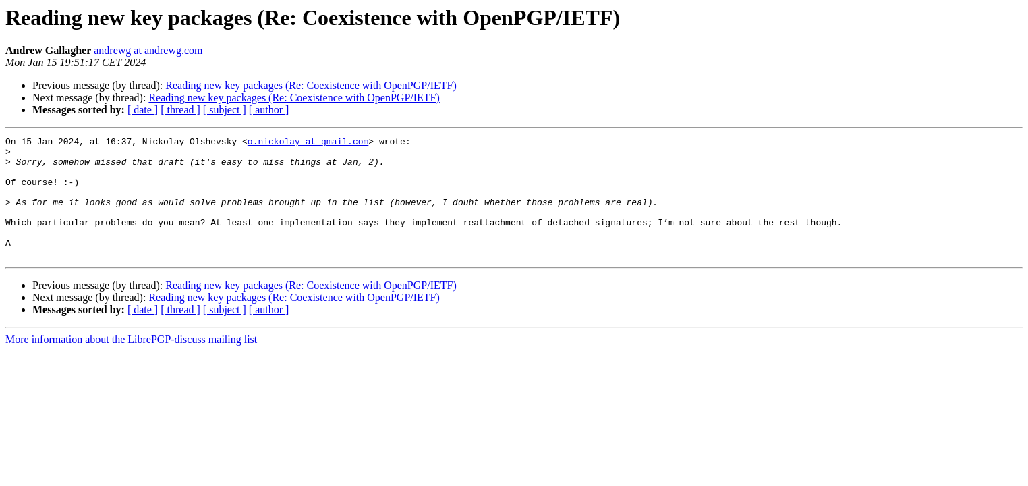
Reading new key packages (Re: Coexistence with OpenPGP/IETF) (310, 85)
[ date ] (142, 109)
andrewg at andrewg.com (148, 50)
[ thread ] (180, 109)
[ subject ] (224, 109)
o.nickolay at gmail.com (308, 143)
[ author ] (269, 109)
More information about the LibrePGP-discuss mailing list (131, 363)
